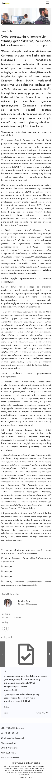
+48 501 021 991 (11, 733)
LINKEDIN (17, 617)
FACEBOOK (6, 617)
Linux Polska (6, 32)
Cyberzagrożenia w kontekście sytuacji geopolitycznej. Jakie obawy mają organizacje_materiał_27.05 (25, 679)
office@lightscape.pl (14, 738)
